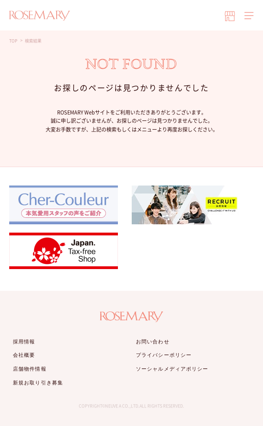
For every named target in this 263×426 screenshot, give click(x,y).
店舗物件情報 (30, 369)
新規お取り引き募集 (38, 382)
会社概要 (24, 355)
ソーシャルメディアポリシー (172, 369)
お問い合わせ (152, 341)
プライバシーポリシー (164, 355)
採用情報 (24, 341)
